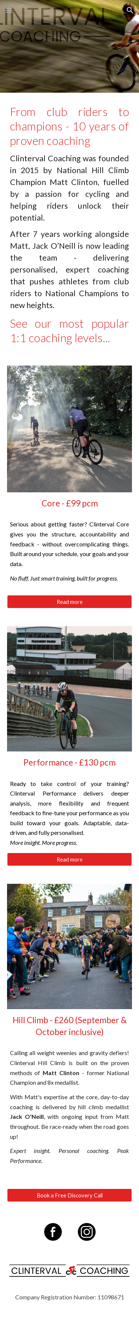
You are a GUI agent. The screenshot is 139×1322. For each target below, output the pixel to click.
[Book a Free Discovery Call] (69, 1195)
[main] (69, 225)
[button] (9, 10)
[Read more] (69, 601)
